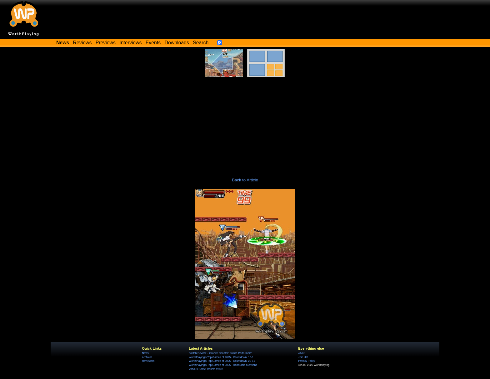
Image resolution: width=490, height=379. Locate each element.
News (145, 353)
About (301, 353)
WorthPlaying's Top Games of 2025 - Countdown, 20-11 (222, 360)
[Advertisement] (245, 124)
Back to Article (245, 180)
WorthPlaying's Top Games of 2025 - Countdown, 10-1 (221, 357)
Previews (106, 42)
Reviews (82, 42)
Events (153, 42)
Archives (147, 357)
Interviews (130, 42)
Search (200, 42)
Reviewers (148, 360)
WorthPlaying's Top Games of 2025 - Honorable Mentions (223, 365)
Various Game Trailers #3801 (206, 369)
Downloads (177, 42)
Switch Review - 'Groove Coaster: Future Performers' (220, 353)
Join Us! (303, 357)
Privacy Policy (306, 360)
